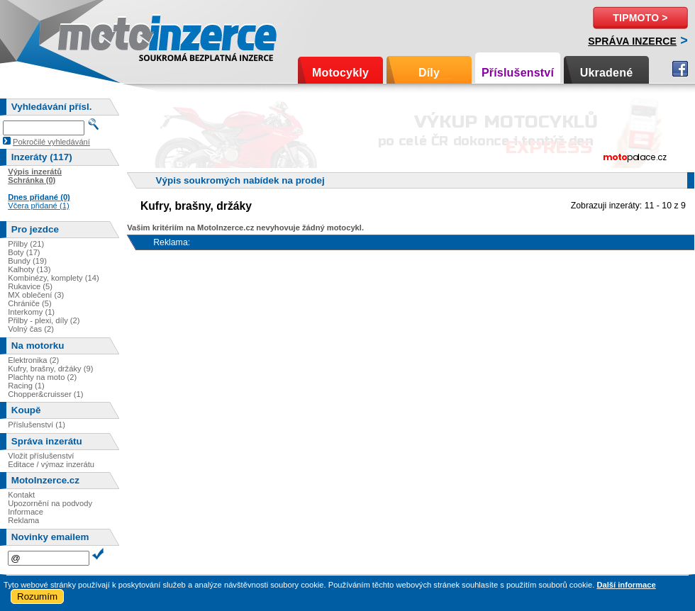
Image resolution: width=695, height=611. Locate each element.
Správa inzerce (632, 41)
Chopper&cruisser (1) (45, 394)
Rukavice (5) (30, 286)
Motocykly (340, 73)
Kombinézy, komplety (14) (53, 278)
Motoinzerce (87, 35)
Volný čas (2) (31, 329)
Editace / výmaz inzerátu (51, 464)
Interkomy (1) (31, 312)
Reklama (23, 520)
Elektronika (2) (33, 360)
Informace (25, 512)
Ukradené (606, 73)
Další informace (625, 585)
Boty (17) (24, 252)
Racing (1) (26, 385)
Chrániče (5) (30, 303)
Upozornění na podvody (50, 503)
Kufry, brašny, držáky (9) (50, 368)
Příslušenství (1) (36, 424)
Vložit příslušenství (41, 456)
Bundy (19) (27, 261)
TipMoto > (640, 17)
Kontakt (21, 495)
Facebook (680, 69)
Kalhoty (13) (29, 269)
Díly (429, 73)
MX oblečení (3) (36, 295)
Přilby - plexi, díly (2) (43, 320)
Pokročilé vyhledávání (51, 142)
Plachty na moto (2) (42, 377)
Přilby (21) (26, 244)
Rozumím (37, 596)
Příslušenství (518, 73)
